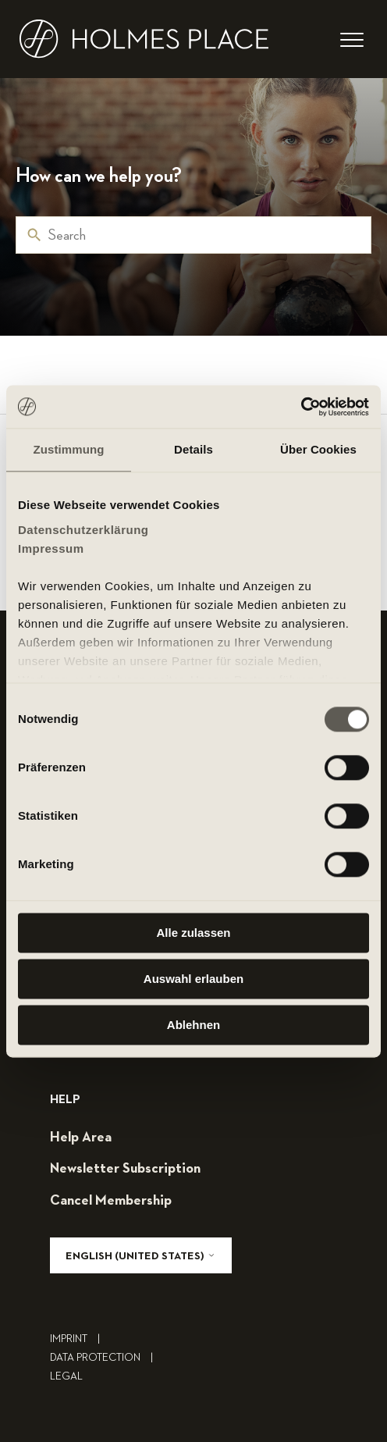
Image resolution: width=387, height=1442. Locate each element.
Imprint (79, 1338)
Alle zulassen (193, 932)
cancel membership (111, 1201)
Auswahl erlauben (193, 978)
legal (66, 1376)
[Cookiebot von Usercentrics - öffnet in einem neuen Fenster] (301, 407)
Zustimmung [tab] (69, 449)
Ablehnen (193, 1024)
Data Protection (105, 1357)
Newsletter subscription (125, 1169)
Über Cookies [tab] (318, 449)
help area (81, 1137)
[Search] (193, 235)
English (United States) (141, 1256)
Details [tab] (193, 449)
